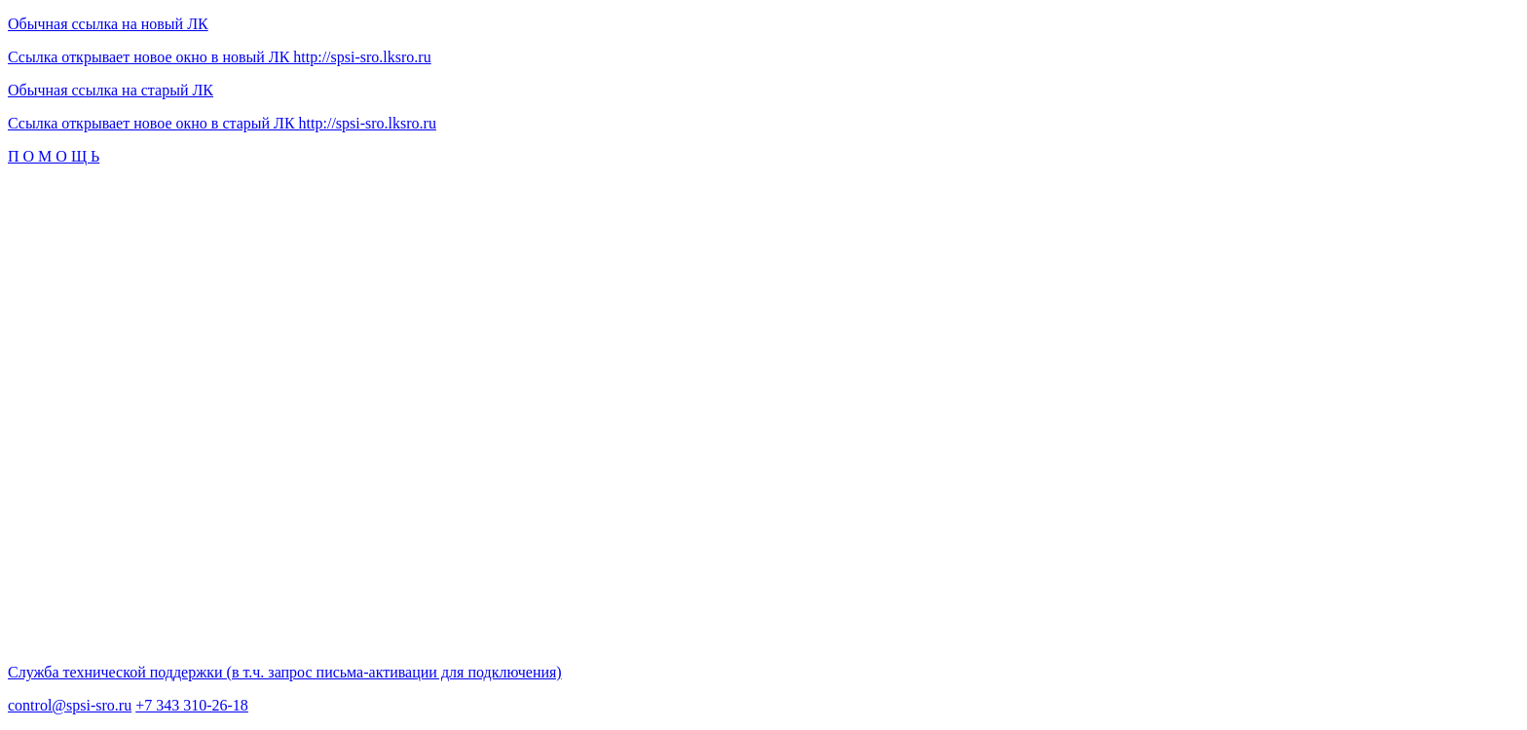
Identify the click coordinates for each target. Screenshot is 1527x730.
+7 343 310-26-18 (191, 705)
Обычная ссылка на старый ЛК (110, 90)
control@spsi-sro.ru (69, 705)
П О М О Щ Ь (53, 156)
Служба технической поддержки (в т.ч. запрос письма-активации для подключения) (285, 672)
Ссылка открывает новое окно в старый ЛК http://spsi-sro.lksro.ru (222, 123)
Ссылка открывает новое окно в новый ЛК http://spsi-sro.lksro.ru (219, 57)
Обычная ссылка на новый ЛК (108, 24)
